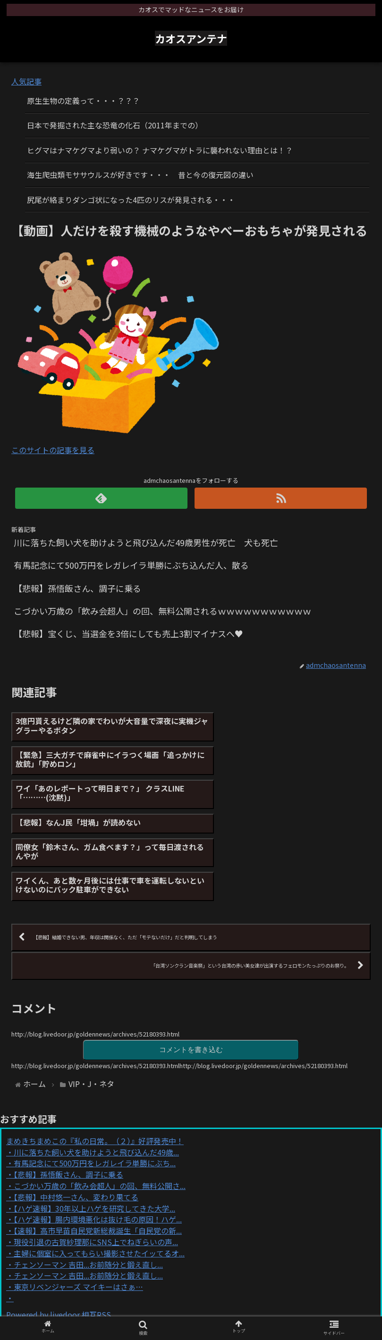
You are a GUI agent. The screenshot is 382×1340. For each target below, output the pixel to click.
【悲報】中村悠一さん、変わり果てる (76, 1105)
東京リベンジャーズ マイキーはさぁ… (78, 1194)
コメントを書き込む (191, 957)
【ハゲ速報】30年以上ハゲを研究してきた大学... (94, 1116)
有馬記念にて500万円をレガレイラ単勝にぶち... (95, 1071)
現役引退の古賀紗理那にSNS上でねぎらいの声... (96, 1149)
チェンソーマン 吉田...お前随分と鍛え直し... (88, 1172)
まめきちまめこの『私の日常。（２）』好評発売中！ (95, 1048)
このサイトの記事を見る (52, 449)
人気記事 (26, 81)
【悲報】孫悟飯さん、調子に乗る (68, 1082)
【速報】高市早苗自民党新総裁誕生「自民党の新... (98, 1138)
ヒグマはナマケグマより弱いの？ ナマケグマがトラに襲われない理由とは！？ (160, 150)
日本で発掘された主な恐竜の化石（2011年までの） (115, 125)
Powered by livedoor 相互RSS (58, 1222)
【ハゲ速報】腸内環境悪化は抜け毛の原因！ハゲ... (98, 1127)
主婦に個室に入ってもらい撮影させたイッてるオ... (99, 1161)
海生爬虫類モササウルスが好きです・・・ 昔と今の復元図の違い (140, 174)
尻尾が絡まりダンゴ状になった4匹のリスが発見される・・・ (131, 199)
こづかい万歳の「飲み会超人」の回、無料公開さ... (100, 1093)
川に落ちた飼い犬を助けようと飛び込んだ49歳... (96, 1060)
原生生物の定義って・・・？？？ (83, 100)
